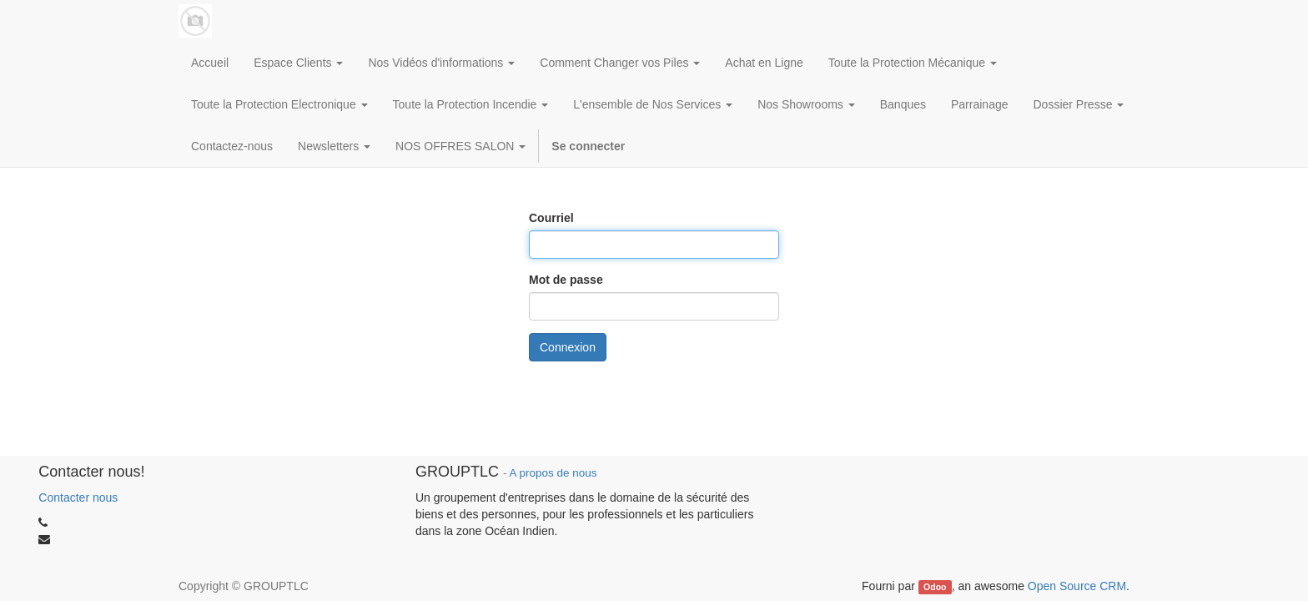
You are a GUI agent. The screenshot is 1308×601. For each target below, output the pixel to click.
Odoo (934, 587)
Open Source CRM (1077, 586)
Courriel (551, 218)
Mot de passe (566, 279)
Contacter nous (78, 497)
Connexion (568, 347)
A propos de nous (552, 473)
